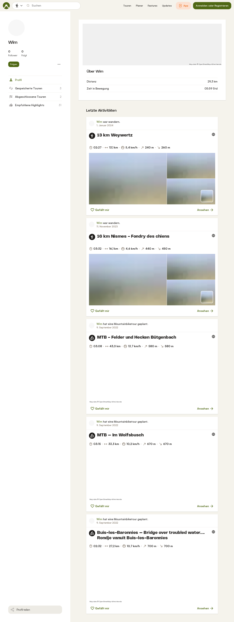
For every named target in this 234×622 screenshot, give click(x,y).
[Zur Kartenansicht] (207, 196)
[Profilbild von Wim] (16, 28)
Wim (12, 43)
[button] (127, 6)
